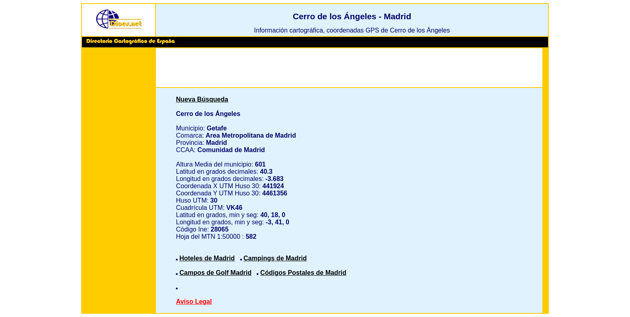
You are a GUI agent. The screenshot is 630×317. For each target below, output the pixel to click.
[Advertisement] (118, 172)
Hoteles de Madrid (207, 258)
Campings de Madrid (275, 258)
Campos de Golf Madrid (215, 272)
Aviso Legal (194, 301)
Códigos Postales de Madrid (303, 272)
